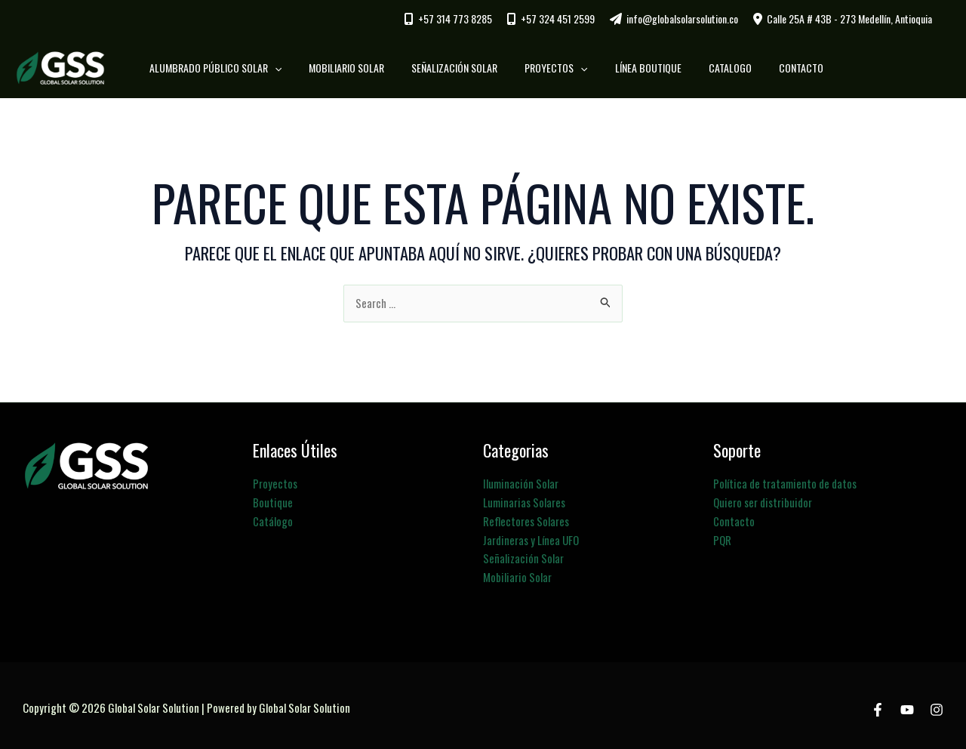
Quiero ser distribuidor (762, 501)
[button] (290, 68)
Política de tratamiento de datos (785, 483)
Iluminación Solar (520, 483)
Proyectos (275, 483)
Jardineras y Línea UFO (531, 537)
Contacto (734, 519)
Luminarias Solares (524, 501)
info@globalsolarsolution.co (682, 18)
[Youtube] (907, 706)
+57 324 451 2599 (558, 18)
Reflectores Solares (526, 519)
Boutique (273, 501)
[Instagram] (936, 706)
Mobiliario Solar (517, 574)
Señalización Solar (523, 555)
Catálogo (273, 519)
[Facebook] (877, 706)
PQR (722, 537)
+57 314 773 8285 (455, 18)
